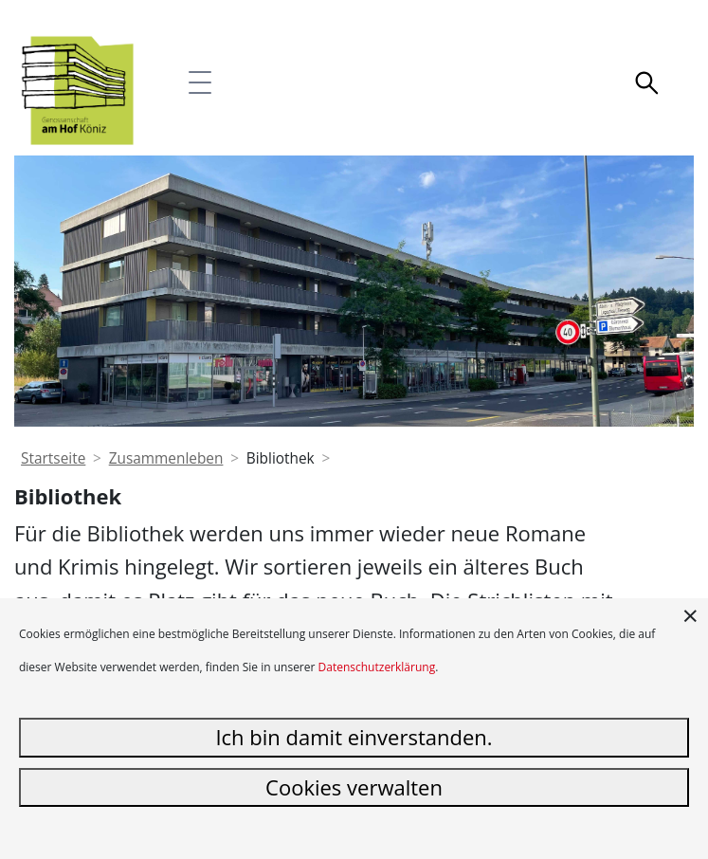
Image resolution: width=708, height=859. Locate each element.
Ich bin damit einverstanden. (353, 736)
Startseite (53, 458)
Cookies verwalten (354, 787)
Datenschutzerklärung (377, 667)
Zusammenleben (166, 458)
